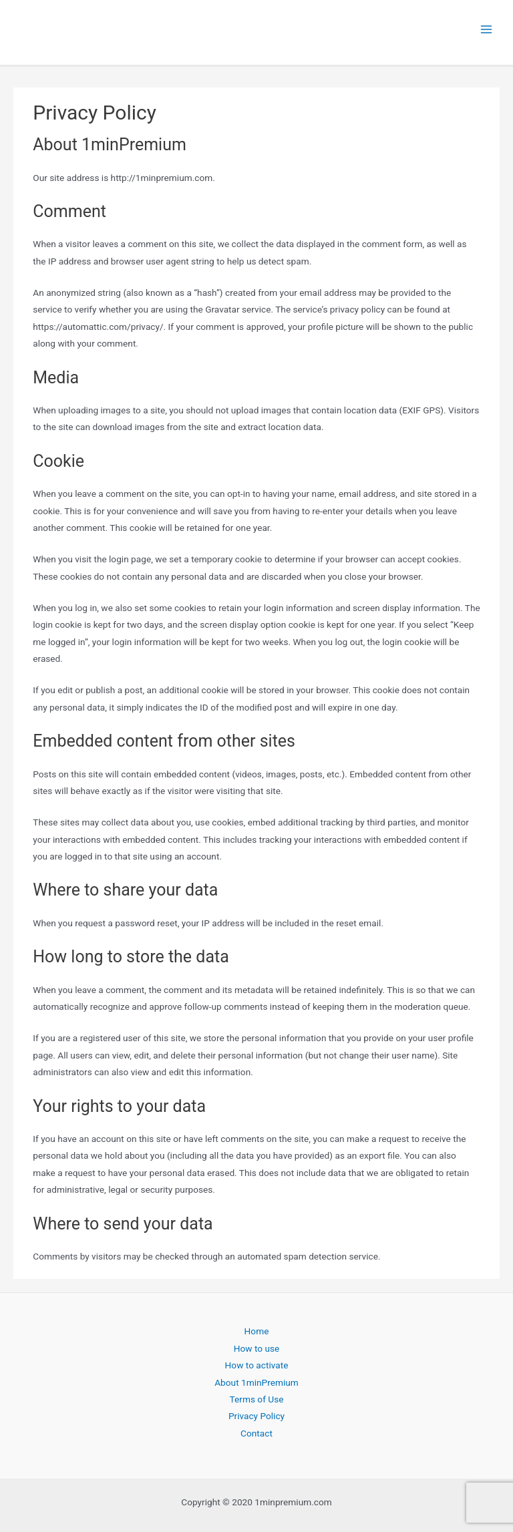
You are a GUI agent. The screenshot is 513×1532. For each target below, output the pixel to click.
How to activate (257, 1365)
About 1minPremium (256, 1382)
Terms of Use (257, 1399)
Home (256, 1331)
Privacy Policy (256, 1415)
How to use (257, 1348)
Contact (256, 1433)
